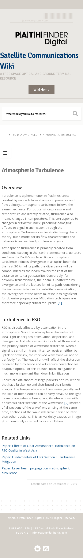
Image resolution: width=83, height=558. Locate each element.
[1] (60, 303)
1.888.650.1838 (19, 528)
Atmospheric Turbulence (59, 134)
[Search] (41, 113)
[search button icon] (75, 114)
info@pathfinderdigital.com (49, 532)
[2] (66, 403)
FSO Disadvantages (24, 134)
